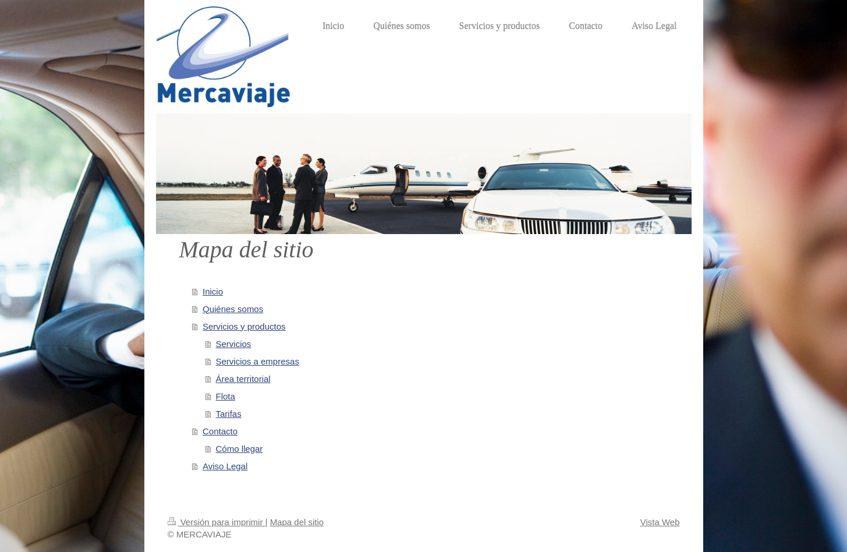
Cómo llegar (239, 449)
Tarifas (229, 414)
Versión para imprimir (216, 522)
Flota (225, 396)
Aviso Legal (225, 466)
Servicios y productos (244, 326)
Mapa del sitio (297, 522)
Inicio (213, 291)
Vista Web (660, 522)
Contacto (220, 431)
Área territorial (243, 379)
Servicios (233, 344)
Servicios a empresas (257, 361)
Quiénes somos (233, 309)
